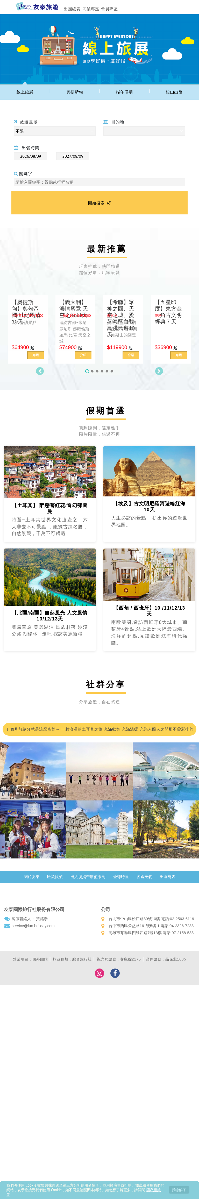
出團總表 (72, 9)
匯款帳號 (55, 877)
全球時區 (121, 877)
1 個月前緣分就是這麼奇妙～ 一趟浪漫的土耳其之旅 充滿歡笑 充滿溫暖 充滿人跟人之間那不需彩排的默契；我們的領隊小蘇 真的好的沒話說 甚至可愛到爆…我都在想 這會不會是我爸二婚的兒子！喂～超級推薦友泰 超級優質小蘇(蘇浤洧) (99, 731)
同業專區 (90, 9)
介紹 (35, 355)
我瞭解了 (179, 1189)
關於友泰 (31, 877)
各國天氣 (144, 877)
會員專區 (109, 9)
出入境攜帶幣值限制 (87, 877)
